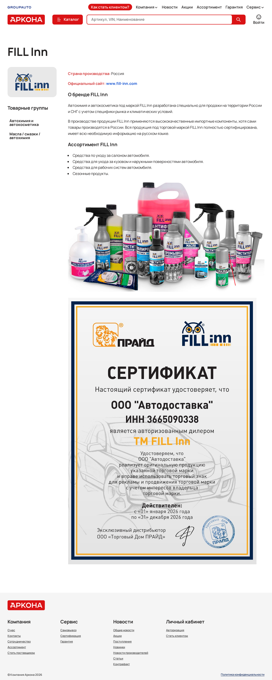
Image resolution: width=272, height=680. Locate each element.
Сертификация (70, 635)
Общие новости (123, 630)
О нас (11, 630)
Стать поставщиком (21, 652)
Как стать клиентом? (110, 7)
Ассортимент (209, 7)
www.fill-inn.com (121, 83)
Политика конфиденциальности (242, 674)
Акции (187, 7)
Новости (170, 7)
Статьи (118, 658)
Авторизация (175, 630)
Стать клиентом (177, 635)
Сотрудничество (19, 641)
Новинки (119, 647)
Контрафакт (121, 664)
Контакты (14, 635)
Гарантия (234, 7)
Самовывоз (68, 630)
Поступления (122, 641)
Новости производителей (130, 652)
